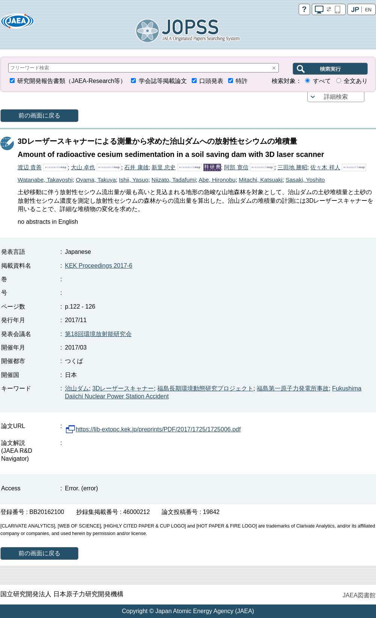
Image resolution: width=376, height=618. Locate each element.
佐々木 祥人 (325, 167)
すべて (322, 81)
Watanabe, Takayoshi (45, 179)
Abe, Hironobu (217, 179)
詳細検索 (336, 96)
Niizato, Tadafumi (174, 179)
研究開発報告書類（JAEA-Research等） (71, 81)
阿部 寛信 (236, 167)
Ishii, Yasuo (133, 179)
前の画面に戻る (39, 115)
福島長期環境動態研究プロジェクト (205, 388)
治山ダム (77, 388)
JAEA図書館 (359, 595)
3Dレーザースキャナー (123, 388)
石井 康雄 (136, 167)
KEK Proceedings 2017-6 (98, 265)
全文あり (356, 81)
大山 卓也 (83, 167)
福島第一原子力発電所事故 (293, 388)
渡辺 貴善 (30, 167)
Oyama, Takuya (96, 179)
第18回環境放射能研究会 (98, 334)
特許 (242, 81)
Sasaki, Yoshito (305, 179)
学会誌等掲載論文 (163, 81)
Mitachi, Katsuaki (260, 179)
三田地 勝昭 (292, 167)
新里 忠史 (164, 167)
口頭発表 (211, 81)
